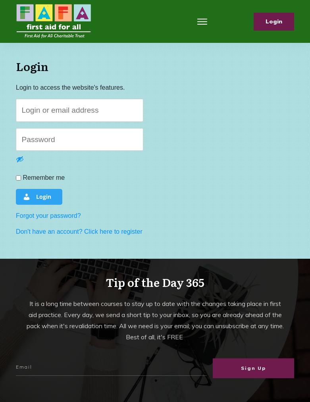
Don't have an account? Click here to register (79, 231)
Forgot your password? (48, 215)
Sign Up (253, 368)
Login (37, 197)
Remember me (40, 177)
